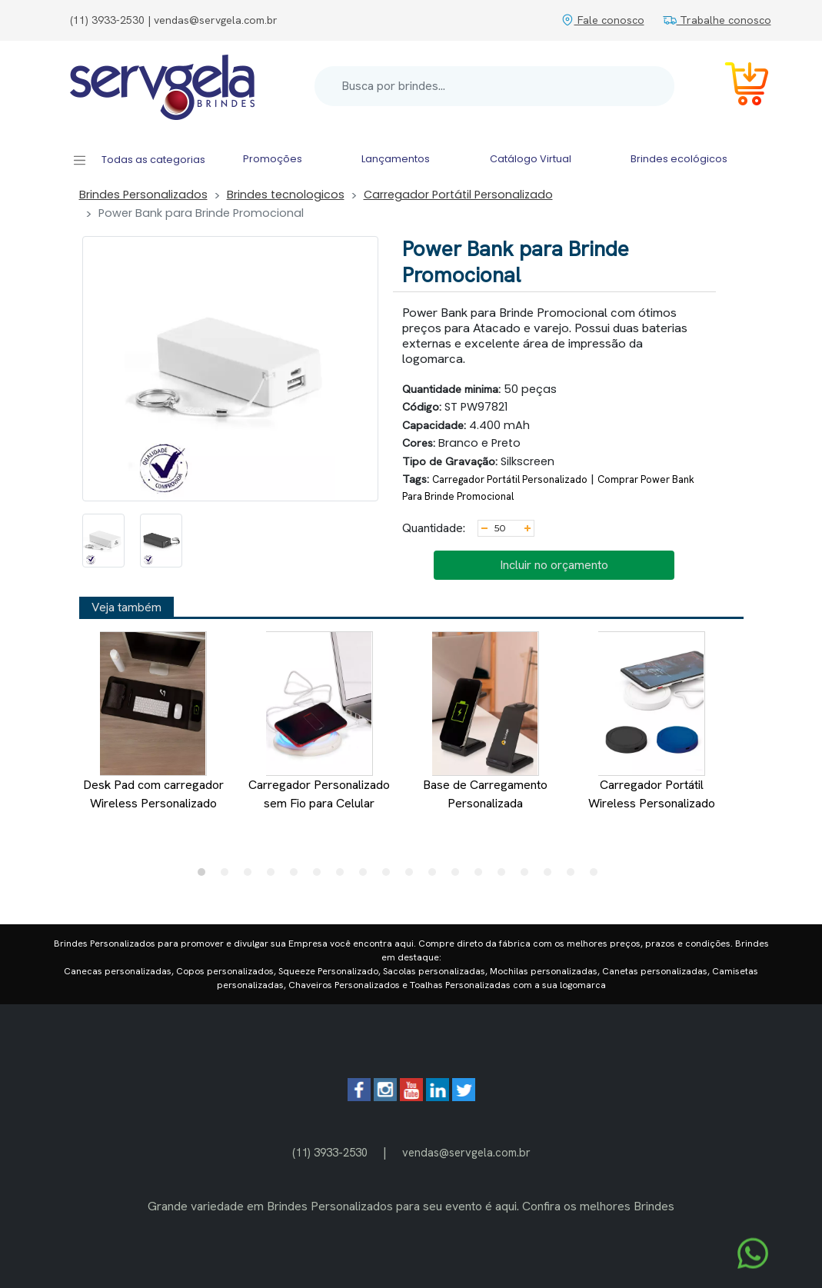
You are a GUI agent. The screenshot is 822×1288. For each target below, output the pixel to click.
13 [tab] (482, 876)
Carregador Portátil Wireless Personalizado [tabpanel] (650, 721)
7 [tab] (343, 876)
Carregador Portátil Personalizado (458, 194)
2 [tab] (228, 876)
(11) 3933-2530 (330, 1152)
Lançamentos (395, 158)
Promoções (272, 158)
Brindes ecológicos (679, 158)
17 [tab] (574, 876)
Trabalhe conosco (717, 20)
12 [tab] (459, 876)
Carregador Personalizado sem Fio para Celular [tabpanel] (319, 721)
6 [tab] (320, 876)
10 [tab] (413, 876)
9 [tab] (390, 876)
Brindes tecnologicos (285, 194)
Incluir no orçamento (554, 565)
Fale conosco (602, 20)
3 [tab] (251, 876)
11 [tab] (436, 876)
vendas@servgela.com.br (466, 1152)
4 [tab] (274, 876)
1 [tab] (205, 876)
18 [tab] (597, 876)
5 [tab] (297, 876)
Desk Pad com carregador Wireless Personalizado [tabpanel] (152, 721)
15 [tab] (528, 876)
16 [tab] (551, 876)
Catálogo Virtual (530, 158)
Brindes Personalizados (143, 194)
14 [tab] (505, 876)
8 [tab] (366, 876)
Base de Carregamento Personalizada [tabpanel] (485, 721)
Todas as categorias (138, 160)
